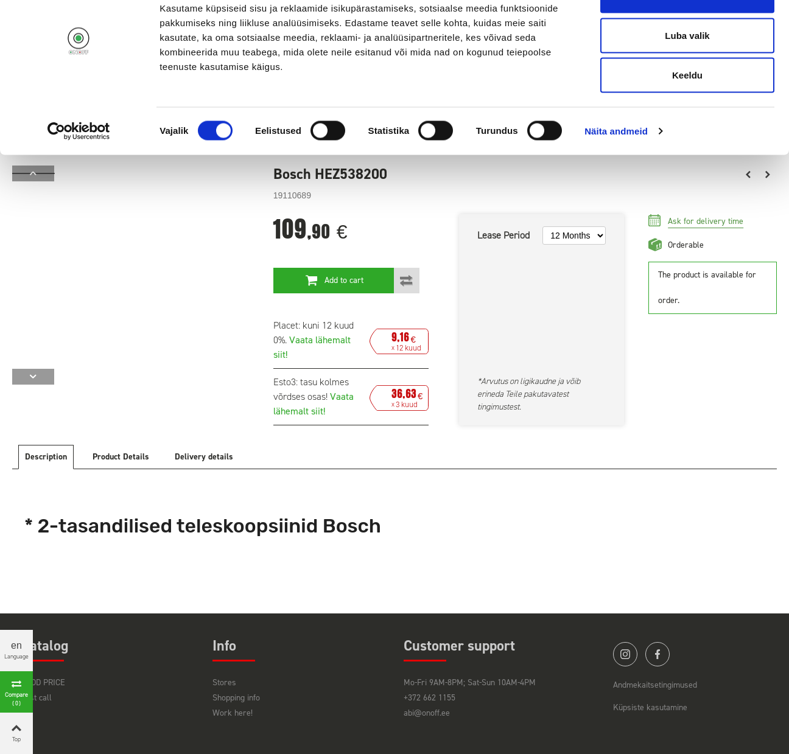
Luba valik (687, 72)
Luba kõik (687, 32)
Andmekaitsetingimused (655, 685)
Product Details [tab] (121, 457)
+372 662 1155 (429, 697)
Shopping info (236, 697)
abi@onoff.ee (427, 713)
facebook (657, 654)
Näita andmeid (616, 167)
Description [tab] (46, 457)
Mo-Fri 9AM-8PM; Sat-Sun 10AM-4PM (470, 682)
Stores (224, 682)
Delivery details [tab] (204, 457)
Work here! (232, 713)
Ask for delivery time (705, 221)
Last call (36, 697)
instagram (625, 654)
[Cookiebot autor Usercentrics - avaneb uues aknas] (79, 168)
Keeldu (687, 111)
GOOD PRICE (43, 682)
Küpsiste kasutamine (650, 707)
